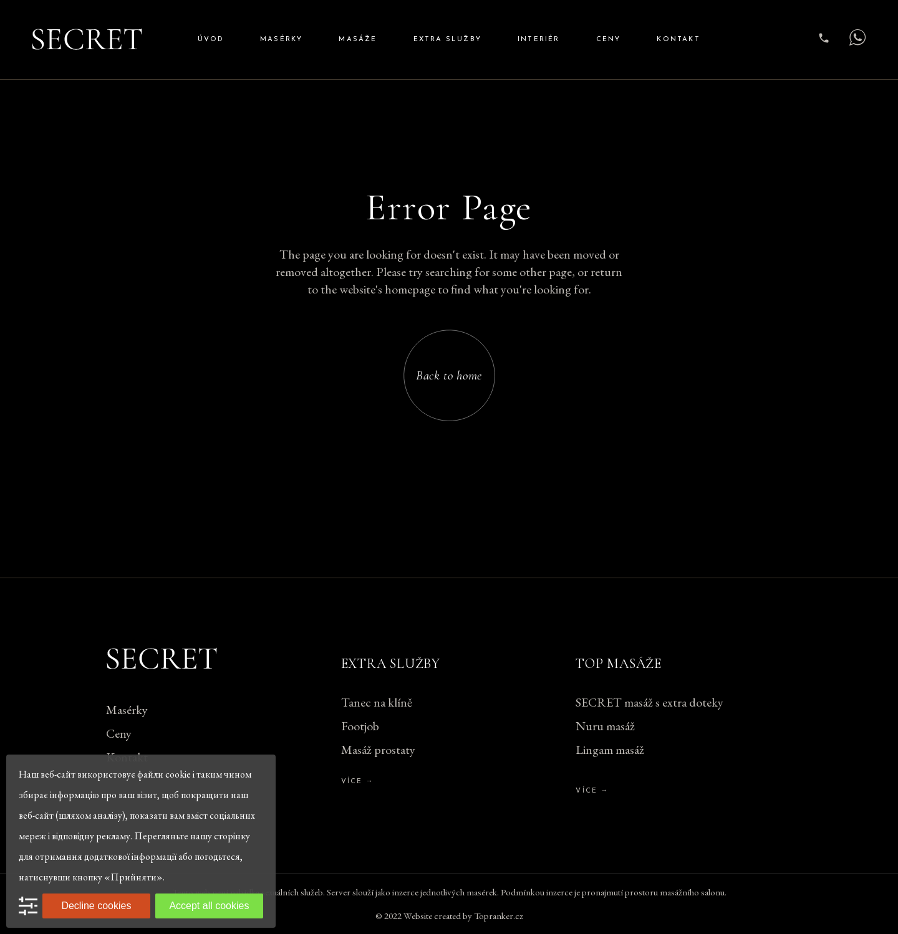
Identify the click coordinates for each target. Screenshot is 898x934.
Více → (357, 781)
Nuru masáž (605, 726)
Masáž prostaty (378, 749)
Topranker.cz (498, 916)
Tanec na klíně (376, 702)
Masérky (127, 710)
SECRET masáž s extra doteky (649, 702)
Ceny (119, 733)
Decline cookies (96, 905)
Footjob (360, 726)
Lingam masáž (610, 749)
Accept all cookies (209, 905)
